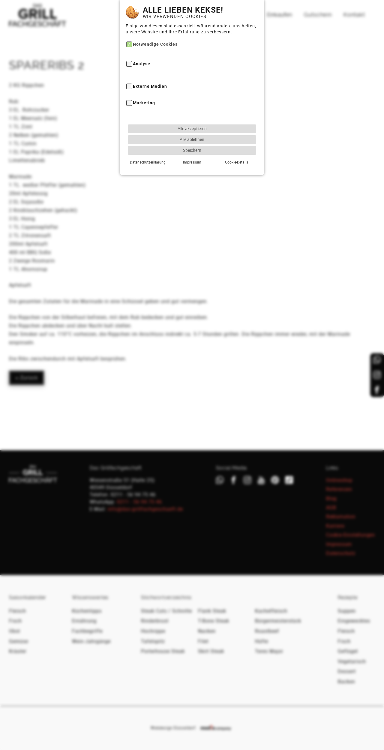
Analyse (141, 46)
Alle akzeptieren (192, 111)
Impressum (192, 144)
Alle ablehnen (192, 122)
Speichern (192, 133)
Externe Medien (150, 69)
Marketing (144, 85)
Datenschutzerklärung (148, 144)
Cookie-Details (236, 144)
